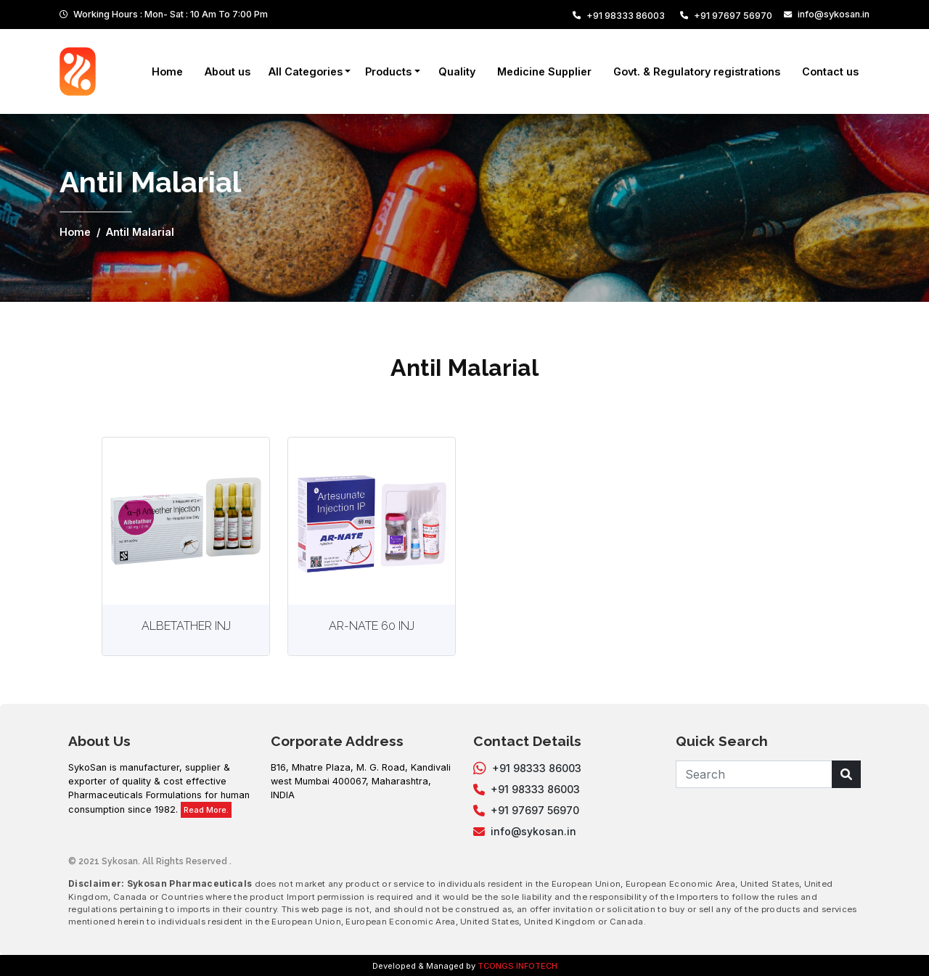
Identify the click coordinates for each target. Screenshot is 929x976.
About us (227, 71)
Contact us (830, 71)
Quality (456, 71)
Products (388, 71)
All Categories (306, 71)
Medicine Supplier (544, 71)
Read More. (206, 810)
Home (167, 71)
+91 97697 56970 (726, 15)
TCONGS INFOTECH (517, 966)
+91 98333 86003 (619, 15)
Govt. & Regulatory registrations (696, 71)
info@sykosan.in (826, 14)
